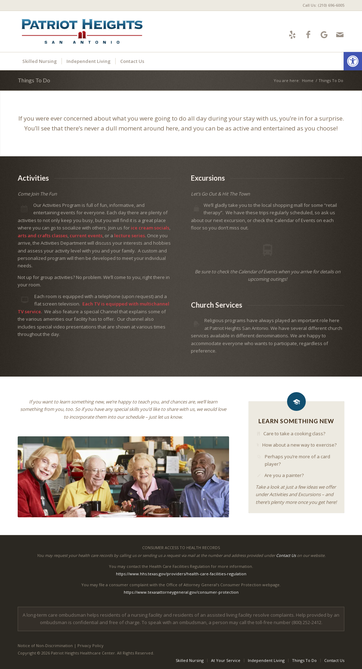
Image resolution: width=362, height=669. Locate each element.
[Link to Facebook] (308, 34)
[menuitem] (321, 5)
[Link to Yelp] (292, 34)
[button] (353, 61)
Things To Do (34, 80)
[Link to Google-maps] (324, 34)
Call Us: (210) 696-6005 (323, 5)
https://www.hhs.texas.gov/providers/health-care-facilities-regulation (181, 573)
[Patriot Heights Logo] (82, 31)
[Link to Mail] (340, 34)
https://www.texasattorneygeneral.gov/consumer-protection (181, 592)
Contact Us (286, 555)
